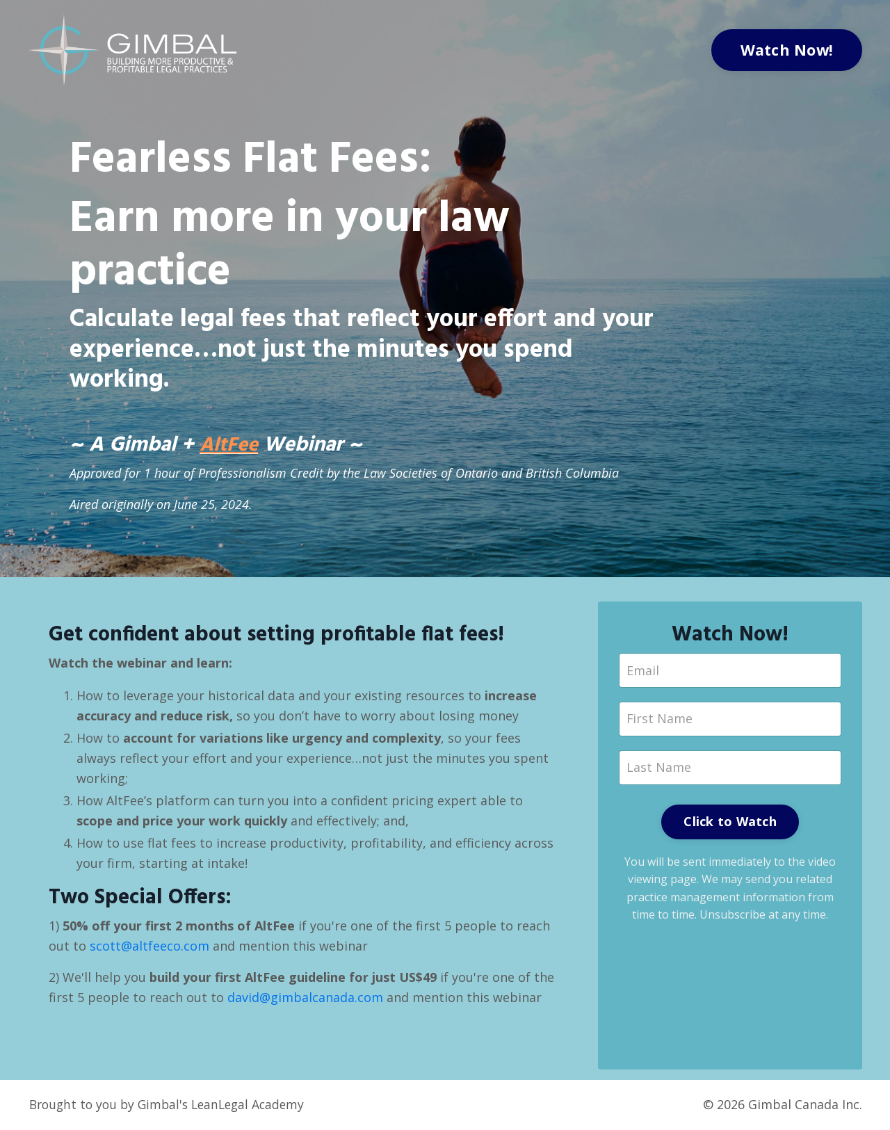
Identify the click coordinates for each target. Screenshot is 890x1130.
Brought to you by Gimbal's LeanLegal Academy (171, 1105)
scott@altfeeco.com (149, 947)
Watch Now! (787, 50)
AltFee (230, 446)
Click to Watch (730, 823)
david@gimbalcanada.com (305, 998)
